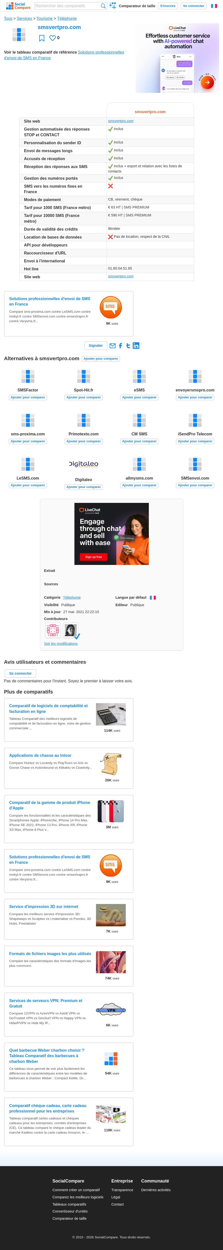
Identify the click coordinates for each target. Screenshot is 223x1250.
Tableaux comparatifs (69, 1204)
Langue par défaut (131, 597)
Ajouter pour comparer (101, 358)
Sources (51, 584)
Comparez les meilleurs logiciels (77, 1197)
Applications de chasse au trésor (40, 755)
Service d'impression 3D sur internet (43, 906)
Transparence (122, 1190)
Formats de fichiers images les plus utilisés (50, 954)
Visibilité (51, 605)
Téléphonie (67, 18)
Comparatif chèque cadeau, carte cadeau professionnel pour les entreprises (47, 1108)
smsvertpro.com (120, 121)
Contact (117, 1204)
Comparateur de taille (137, 6)
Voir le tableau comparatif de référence (40, 52)
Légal (115, 1197)
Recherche (103, 5)
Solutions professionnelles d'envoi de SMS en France (49, 301)
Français (214, 6)
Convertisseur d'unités (70, 1211)
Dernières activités (155, 1190)
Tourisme (44, 18)
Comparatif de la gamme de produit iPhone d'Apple (49, 805)
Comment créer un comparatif (75, 1190)
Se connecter (193, 6)
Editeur (122, 605)
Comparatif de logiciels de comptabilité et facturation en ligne (48, 708)
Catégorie (52, 597)
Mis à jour (52, 612)
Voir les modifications (61, 644)
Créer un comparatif (113, 6)
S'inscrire (167, 6)
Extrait (49, 571)
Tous (8, 18)
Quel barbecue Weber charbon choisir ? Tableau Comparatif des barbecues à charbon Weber (46, 1056)
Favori (41, 38)
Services (24, 18)
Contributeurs (56, 619)
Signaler (96, 345)
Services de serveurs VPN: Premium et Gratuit (45, 1003)
